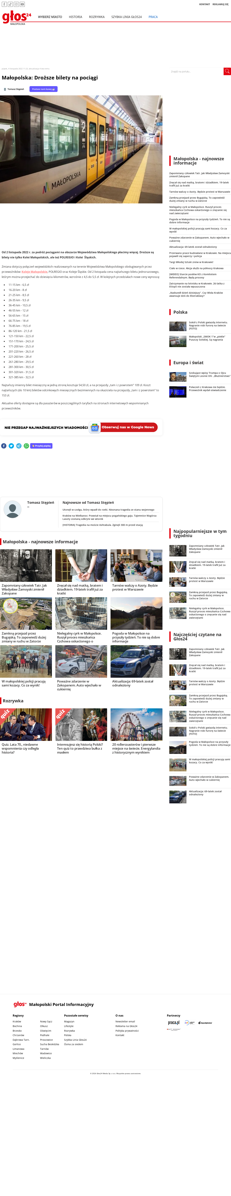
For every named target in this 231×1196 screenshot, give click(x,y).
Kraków (17, 1021)
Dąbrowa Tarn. (21, 1039)
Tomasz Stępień (16, 89)
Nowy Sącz (46, 1021)
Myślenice (18, 1058)
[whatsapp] (26, 446)
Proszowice (46, 1039)
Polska (180, 312)
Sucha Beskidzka (49, 1044)
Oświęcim (45, 1030)
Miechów (18, 1053)
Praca (153, 17)
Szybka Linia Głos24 (126, 17)
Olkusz (44, 1026)
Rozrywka (97, 17)
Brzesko (17, 1030)
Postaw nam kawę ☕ (43, 89)
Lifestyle (69, 1026)
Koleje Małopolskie (34, 272)
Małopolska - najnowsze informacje (40, 541)
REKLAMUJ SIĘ (220, 4)
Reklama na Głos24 (126, 1026)
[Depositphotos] (205, 1022)
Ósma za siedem (73, 1044)
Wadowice (46, 1053)
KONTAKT (204, 4)
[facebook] (4, 446)
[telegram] (19, 446)
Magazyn (69, 1021)
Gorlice (17, 1044)
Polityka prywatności (127, 1030)
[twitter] (11, 446)
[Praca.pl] (174, 1022)
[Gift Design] (174, 1029)
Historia (75, 17)
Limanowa (18, 1048)
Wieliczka (45, 1058)
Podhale (44, 1035)
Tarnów (44, 1048)
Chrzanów (18, 1035)
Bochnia (17, 1026)
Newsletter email (125, 1021)
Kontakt (120, 1035)
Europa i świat (188, 362)
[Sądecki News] (189, 1022)
